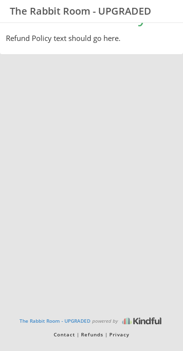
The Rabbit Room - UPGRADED (55, 320)
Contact (64, 334)
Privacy (119, 334)
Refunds (92, 334)
